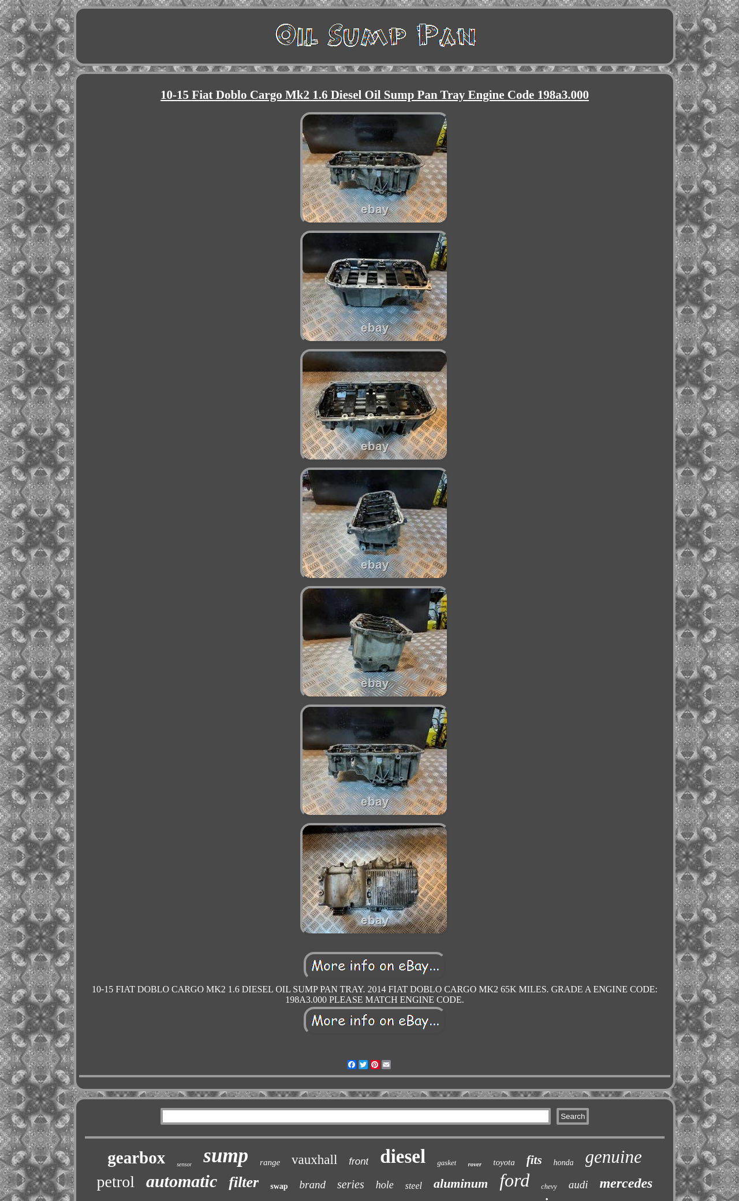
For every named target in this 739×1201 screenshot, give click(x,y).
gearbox (136, 1157)
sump (225, 1155)
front (358, 1161)
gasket (446, 1162)
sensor (184, 1164)
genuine (613, 1157)
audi (578, 1184)
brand (313, 1184)
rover (475, 1164)
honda (564, 1162)
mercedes (625, 1183)
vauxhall (314, 1159)
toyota (504, 1162)
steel (413, 1186)
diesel (403, 1156)
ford (514, 1180)
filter (244, 1182)
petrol (116, 1182)
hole (385, 1185)
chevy (549, 1187)
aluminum (461, 1183)
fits (534, 1160)
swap (279, 1186)
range (270, 1162)
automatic (181, 1181)
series (350, 1184)
